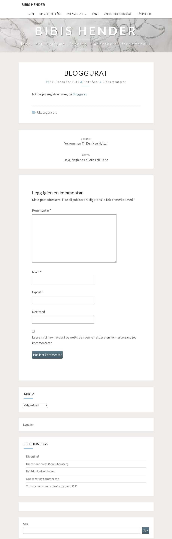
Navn (36, 272)
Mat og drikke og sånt (117, 14)
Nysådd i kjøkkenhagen (40, 471)
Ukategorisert (47, 112)
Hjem (31, 14)
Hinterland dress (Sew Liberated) (47, 464)
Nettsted (38, 312)
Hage (95, 14)
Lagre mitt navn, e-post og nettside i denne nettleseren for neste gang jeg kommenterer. (84, 340)
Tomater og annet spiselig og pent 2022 (51, 486)
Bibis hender (33, 4)
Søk (25, 524)
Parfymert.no (75, 14)
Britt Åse (91, 81)
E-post (38, 292)
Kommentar (41, 210)
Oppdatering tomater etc (42, 479)
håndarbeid (144, 14)
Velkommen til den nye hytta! (86, 141)
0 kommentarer (114, 81)
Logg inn (28, 424)
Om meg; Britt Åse (50, 14)
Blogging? (32, 456)
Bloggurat (80, 94)
